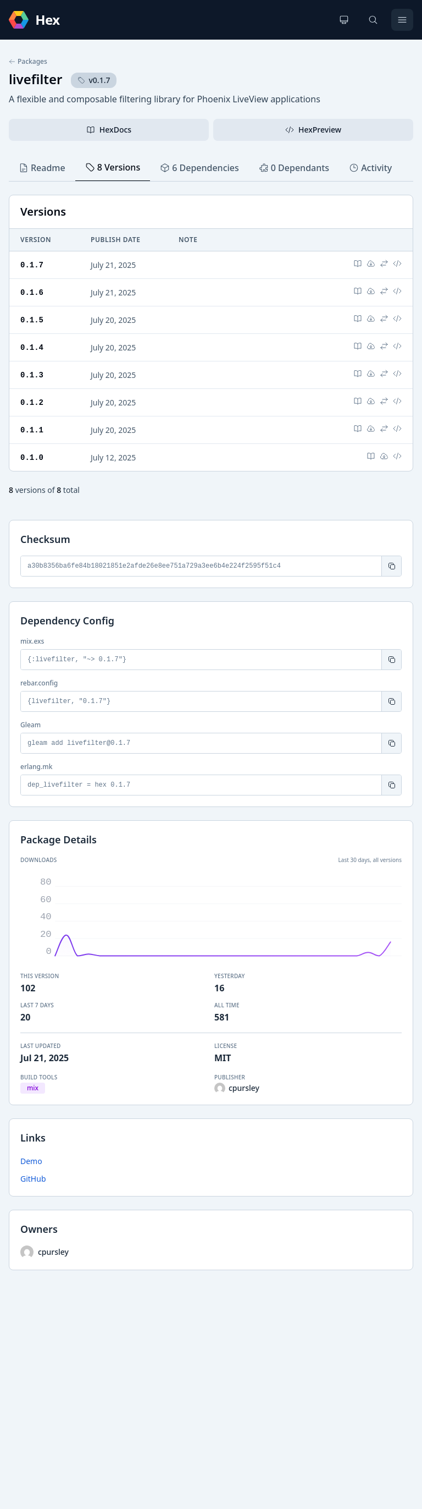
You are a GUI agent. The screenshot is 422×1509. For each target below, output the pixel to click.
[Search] (373, 20)
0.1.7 (31, 264)
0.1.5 (31, 318)
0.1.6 (31, 291)
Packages (28, 61)
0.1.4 (31, 345)
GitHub (33, 1174)
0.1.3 (31, 372)
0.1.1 (31, 426)
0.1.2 (31, 399)
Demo (31, 1156)
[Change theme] (344, 20)
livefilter (35, 79)
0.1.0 (31, 453)
